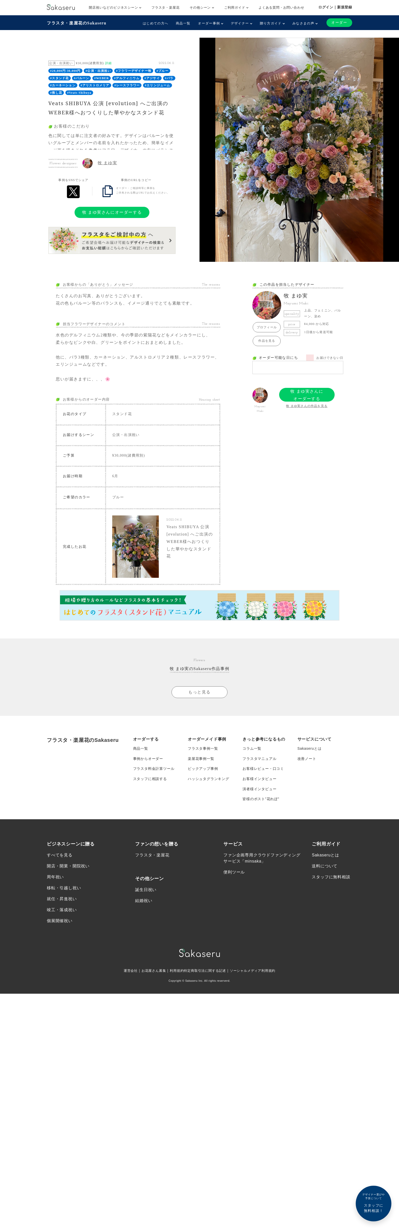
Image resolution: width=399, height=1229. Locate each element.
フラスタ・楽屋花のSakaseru (76, 23)
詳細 (108, 63)
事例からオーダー (148, 759)
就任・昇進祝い (62, 900)
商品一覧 (183, 23)
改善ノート (306, 759)
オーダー (339, 22)
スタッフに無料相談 (331, 878)
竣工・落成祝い (62, 911)
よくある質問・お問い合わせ (281, 7)
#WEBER (101, 78)
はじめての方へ (155, 23)
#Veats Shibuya (79, 92)
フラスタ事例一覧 (203, 749)
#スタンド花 (59, 78)
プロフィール (267, 327)
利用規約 (174, 972)
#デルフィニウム (126, 78)
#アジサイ (152, 78)
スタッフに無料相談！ (373, 1203)
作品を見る (266, 341)
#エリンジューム (157, 85)
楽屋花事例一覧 (201, 759)
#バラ (169, 78)
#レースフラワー (127, 85)
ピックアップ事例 (203, 769)
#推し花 (56, 92)
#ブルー (162, 71)
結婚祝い (143, 902)
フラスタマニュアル (259, 759)
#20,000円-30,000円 (65, 71)
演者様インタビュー (259, 790)
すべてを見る (60, 856)
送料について (324, 867)
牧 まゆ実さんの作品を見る (306, 406)
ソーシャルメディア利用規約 (256, 972)
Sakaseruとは (309, 749)
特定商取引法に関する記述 (205, 972)
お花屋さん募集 (150, 972)
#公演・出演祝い (98, 71)
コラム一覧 (252, 749)
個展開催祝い (60, 922)
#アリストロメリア (95, 85)
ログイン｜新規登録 (335, 7)
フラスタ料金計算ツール (154, 769)
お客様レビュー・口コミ (263, 769)
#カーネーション (63, 85)
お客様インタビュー (259, 779)
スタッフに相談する (150, 779)
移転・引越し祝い (64, 889)
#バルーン (81, 78)
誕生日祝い (145, 891)
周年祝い (55, 878)
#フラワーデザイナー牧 (133, 71)
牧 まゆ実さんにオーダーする (112, 212)
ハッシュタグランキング (208, 779)
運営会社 (126, 972)
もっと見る (199, 692)
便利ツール (234, 873)
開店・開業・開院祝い (68, 867)
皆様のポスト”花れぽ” (261, 800)
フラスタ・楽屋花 (165, 7)
